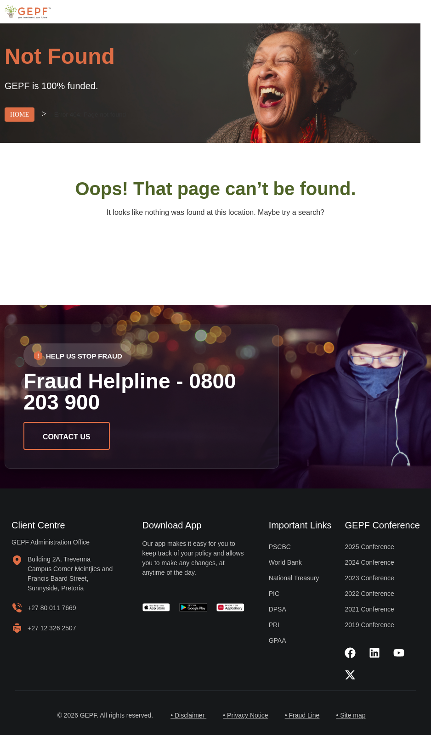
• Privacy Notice (244, 715)
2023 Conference (369, 578)
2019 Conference (369, 624)
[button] (77, 355)
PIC (274, 593)
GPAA (277, 640)
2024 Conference (369, 562)
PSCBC (280, 546)
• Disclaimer (186, 715)
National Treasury (294, 578)
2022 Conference (369, 593)
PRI (274, 624)
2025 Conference (369, 546)
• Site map (353, 715)
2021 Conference (369, 609)
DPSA (277, 609)
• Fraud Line (303, 715)
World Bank (285, 562)
